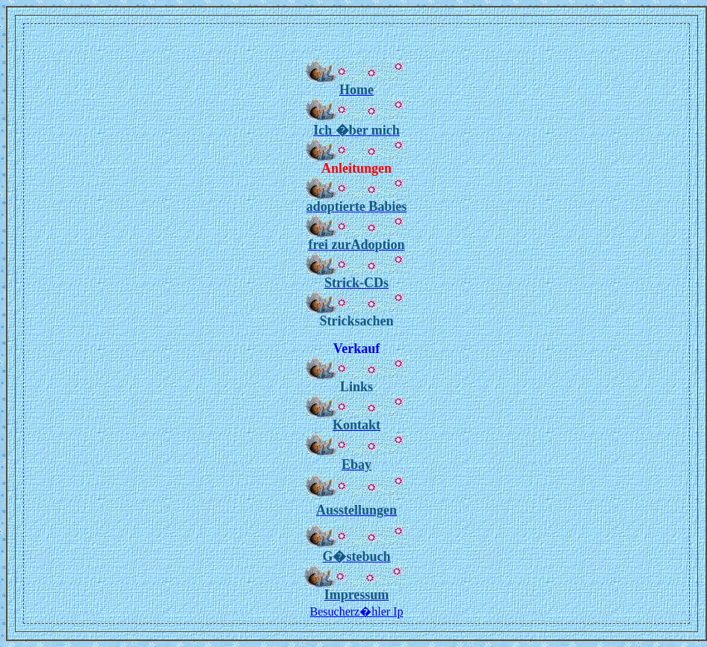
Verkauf (356, 348)
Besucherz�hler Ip (357, 611)
